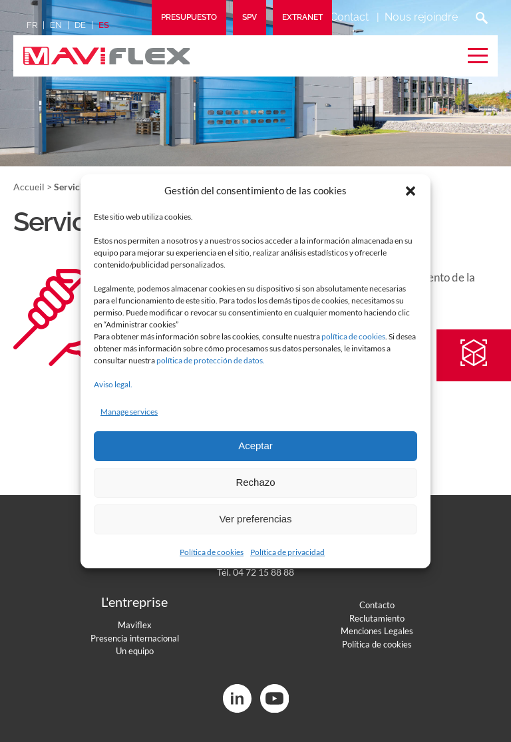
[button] (410, 191)
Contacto (377, 605)
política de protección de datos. (210, 360)
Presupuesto (189, 17)
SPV (249, 17)
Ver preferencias (255, 518)
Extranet (302, 17)
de (80, 25)
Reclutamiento (377, 618)
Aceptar (255, 445)
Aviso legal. (113, 384)
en (56, 25)
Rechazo (255, 482)
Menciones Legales (377, 631)
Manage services (129, 412)
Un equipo (135, 651)
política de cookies (353, 336)
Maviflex (135, 625)
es (103, 25)
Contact (349, 17)
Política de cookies (212, 552)
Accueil (29, 186)
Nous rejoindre (421, 17)
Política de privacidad (287, 552)
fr (32, 25)
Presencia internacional (134, 638)
